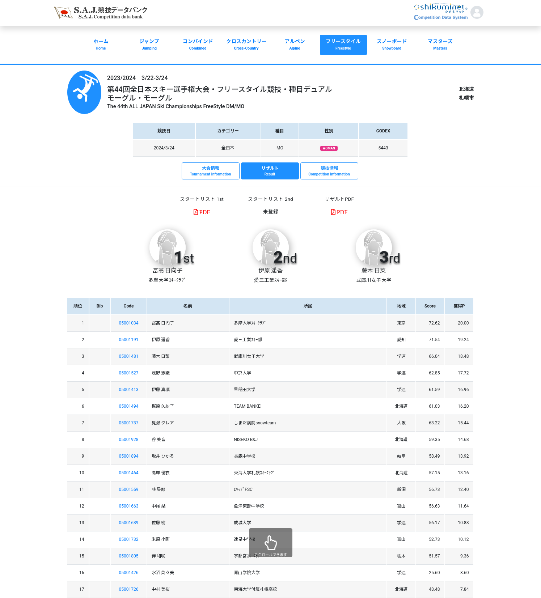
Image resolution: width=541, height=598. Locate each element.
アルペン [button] (295, 45)
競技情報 (329, 171)
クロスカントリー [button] (246, 45)
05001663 (129, 506)
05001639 (129, 522)
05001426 (129, 572)
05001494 (129, 406)
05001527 (129, 373)
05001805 (129, 556)
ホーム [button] (101, 45)
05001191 (129, 339)
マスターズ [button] (440, 45)
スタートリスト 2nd (270, 199)
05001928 (129, 439)
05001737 (129, 422)
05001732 (129, 539)
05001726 (129, 589)
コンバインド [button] (198, 45)
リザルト (270, 171)
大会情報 (210, 171)
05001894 (129, 456)
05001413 (129, 389)
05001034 (129, 323)
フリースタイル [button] (343, 45)
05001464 (129, 472)
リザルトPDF (339, 199)
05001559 (129, 489)
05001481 (129, 356)
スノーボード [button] (392, 45)
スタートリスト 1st (201, 199)
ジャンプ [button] (149, 45)
